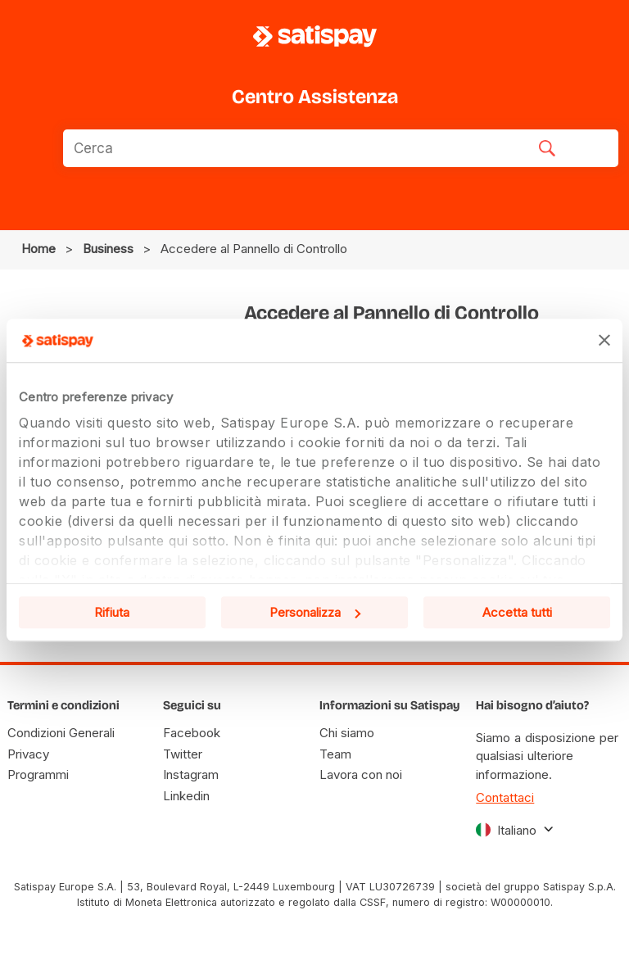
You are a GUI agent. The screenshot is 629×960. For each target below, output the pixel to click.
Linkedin (186, 796)
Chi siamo (346, 732)
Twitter (182, 754)
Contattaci (505, 797)
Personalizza (314, 612)
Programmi (38, 774)
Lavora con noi (360, 774)
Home (38, 248)
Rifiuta (111, 612)
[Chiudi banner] (604, 340)
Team (335, 754)
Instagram (191, 774)
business (108, 248)
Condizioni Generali (61, 732)
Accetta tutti (517, 612)
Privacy (28, 754)
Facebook (191, 732)
